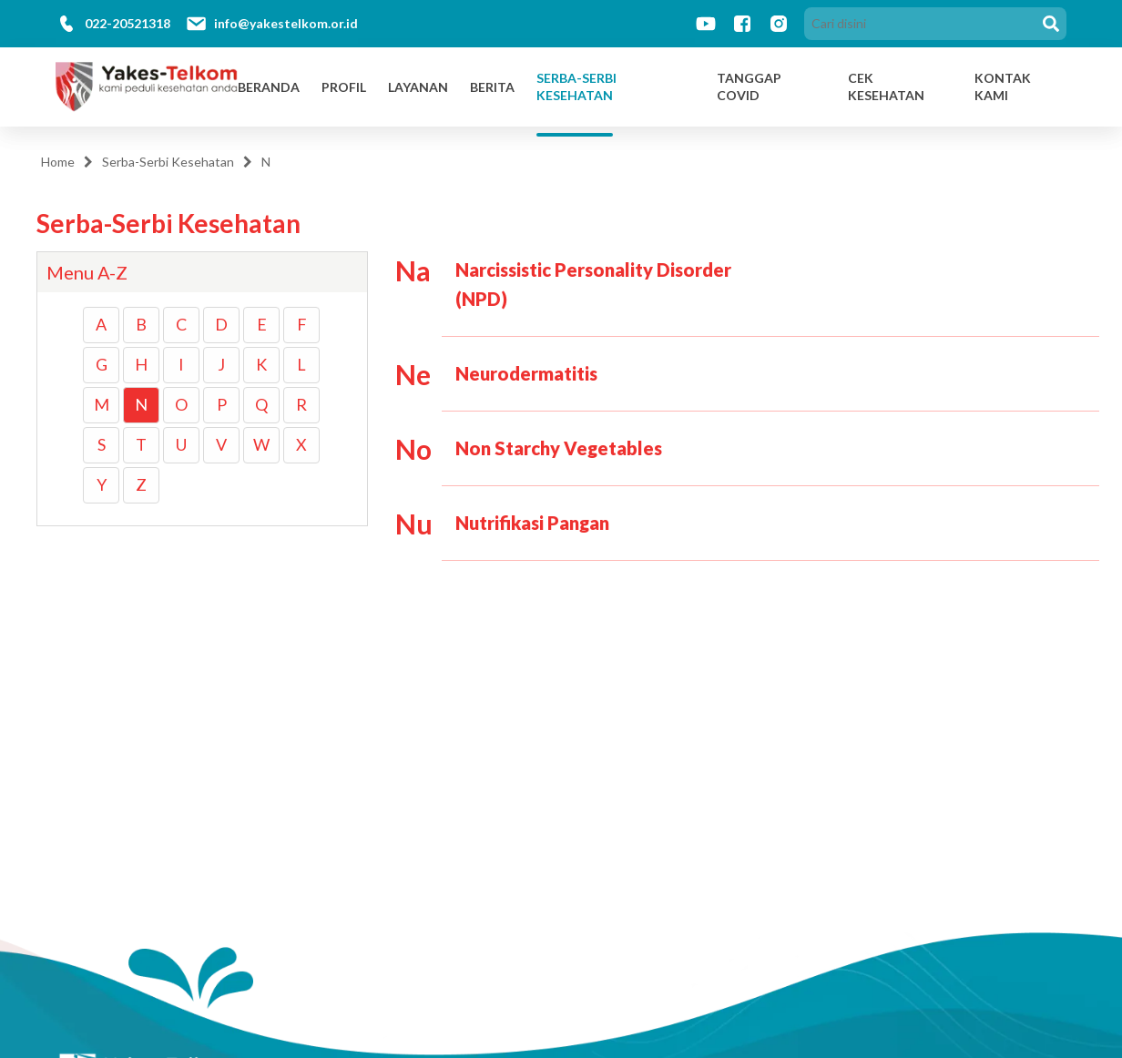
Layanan (418, 87)
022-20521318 (127, 23)
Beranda (269, 87)
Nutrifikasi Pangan (532, 523)
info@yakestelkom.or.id (286, 23)
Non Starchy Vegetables (558, 448)
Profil (343, 87)
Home (58, 161)
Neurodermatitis (526, 373)
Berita (492, 87)
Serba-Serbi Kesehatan (576, 87)
